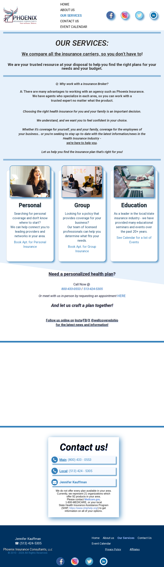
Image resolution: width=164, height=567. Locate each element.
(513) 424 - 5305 (80, 471)
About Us (67, 10)
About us (108, 538)
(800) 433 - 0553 (79, 460)
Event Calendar (73, 27)
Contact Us (69, 21)
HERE (121, 296)
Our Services (71, 15)
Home (64, 4)
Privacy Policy (113, 549)
